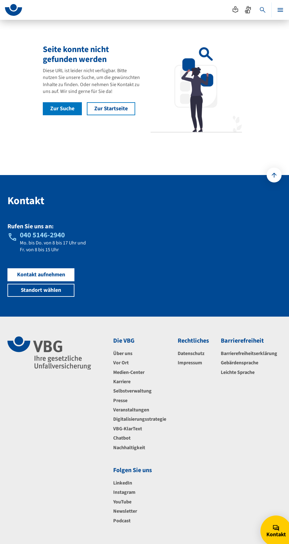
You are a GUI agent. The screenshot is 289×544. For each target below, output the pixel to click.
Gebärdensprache (239, 362)
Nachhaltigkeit (129, 447)
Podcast (122, 520)
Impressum (190, 362)
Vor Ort (121, 362)
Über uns (122, 353)
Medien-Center (128, 372)
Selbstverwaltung (132, 391)
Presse (120, 400)
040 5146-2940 (42, 235)
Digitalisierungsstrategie (139, 419)
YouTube (122, 501)
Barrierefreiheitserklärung (249, 353)
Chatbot (122, 438)
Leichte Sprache (238, 372)
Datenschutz (191, 353)
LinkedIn (122, 483)
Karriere (122, 381)
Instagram (124, 492)
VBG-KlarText (127, 428)
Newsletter (125, 511)
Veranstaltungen (131, 409)
